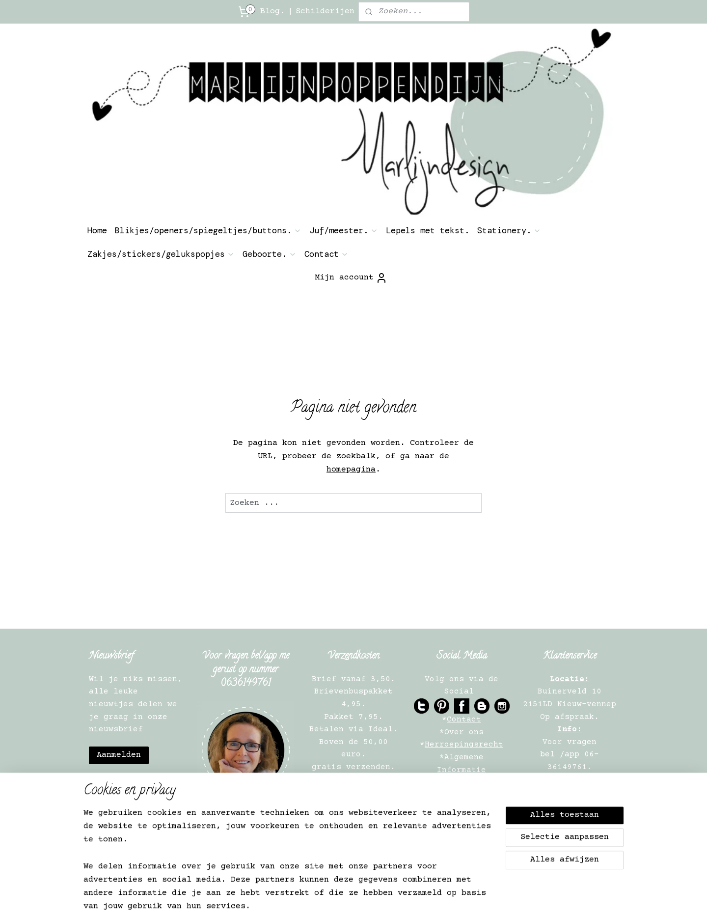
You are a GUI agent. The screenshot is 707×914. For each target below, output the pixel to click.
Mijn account (351, 278)
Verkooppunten (464, 820)
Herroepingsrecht (464, 744)
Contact (326, 254)
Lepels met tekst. (427, 230)
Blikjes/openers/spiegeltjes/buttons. (208, 230)
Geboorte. (270, 254)
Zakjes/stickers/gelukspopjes (161, 254)
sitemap (331, 896)
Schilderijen (325, 11)
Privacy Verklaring (464, 782)
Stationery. (509, 230)
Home (97, 230)
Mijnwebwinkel (506, 896)
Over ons (464, 732)
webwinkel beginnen (405, 896)
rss (359, 896)
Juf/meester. (343, 230)
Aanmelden (119, 755)
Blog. (272, 11)
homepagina (351, 469)
